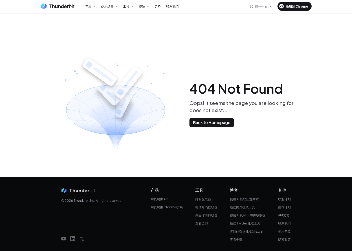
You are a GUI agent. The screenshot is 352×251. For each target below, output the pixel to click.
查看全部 (201, 223)
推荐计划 (284, 207)
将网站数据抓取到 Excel (246, 231)
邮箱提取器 (203, 199)
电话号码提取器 (206, 207)
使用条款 (284, 231)
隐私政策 (284, 239)
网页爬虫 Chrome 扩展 (167, 207)
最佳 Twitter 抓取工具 (245, 223)
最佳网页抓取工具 (242, 207)
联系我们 (284, 223)
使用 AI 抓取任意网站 (244, 199)
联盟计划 (284, 199)
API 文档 (284, 215)
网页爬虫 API (159, 199)
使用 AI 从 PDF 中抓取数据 (248, 215)
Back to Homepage (211, 122)
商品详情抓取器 (206, 215)
